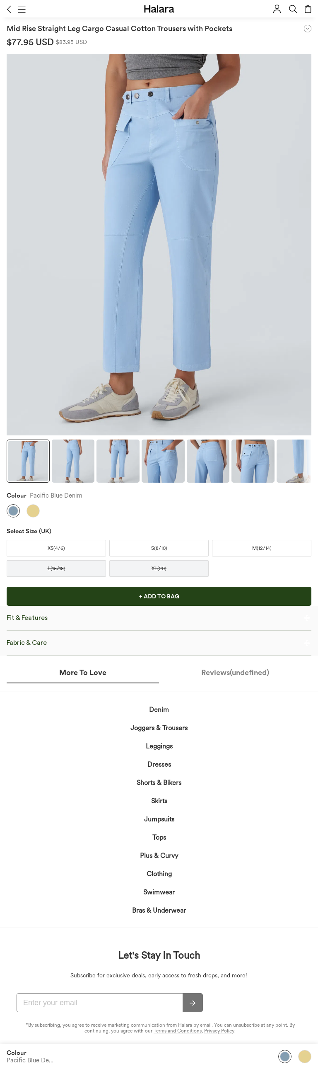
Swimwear (159, 980)
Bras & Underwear (159, 999)
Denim (159, 798)
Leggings (159, 834)
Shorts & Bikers (159, 871)
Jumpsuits (159, 907)
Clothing (159, 962)
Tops (159, 926)
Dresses (159, 853)
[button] (9, 9)
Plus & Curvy (159, 944)
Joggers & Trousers (159, 816)
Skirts (159, 889)
